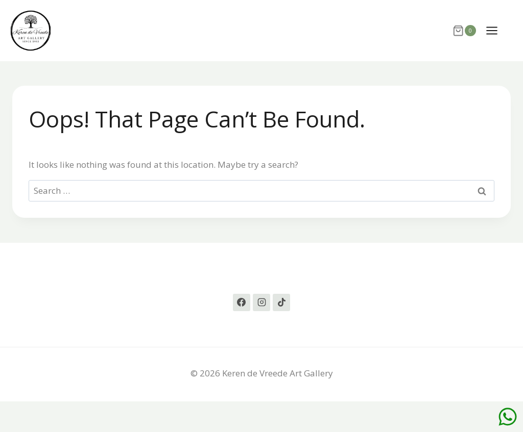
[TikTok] (281, 302)
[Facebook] (241, 302)
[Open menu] (497, 30)
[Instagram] (261, 302)
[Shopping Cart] (464, 30)
